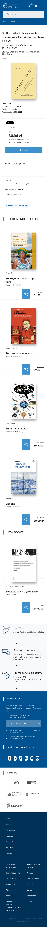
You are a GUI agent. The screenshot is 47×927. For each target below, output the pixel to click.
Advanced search (9, 21)
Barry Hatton (11, 498)
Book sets (9, 895)
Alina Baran (7, 54)
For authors (10, 830)
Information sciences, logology (16, 206)
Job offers (9, 848)
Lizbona (10, 503)
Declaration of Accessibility (11, 866)
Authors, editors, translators (33, 866)
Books (8, 824)
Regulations (10, 884)
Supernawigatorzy (17, 428)
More (24, 717)
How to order (11, 878)
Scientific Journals (13, 873)
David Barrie (10, 423)
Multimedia (31, 895)
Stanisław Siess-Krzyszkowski (25, 51)
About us (9, 836)
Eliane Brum (10, 273)
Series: (4, 58)
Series (29, 890)
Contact (9, 853)
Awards (30, 873)
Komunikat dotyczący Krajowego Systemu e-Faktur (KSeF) (13, 906)
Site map (9, 890)
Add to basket (23, 150)
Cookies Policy (33, 878)
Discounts (10, 842)
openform (27, 921)
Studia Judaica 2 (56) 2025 (22, 591)
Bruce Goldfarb (11, 348)
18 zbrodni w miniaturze (20, 353)
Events (8, 818)
